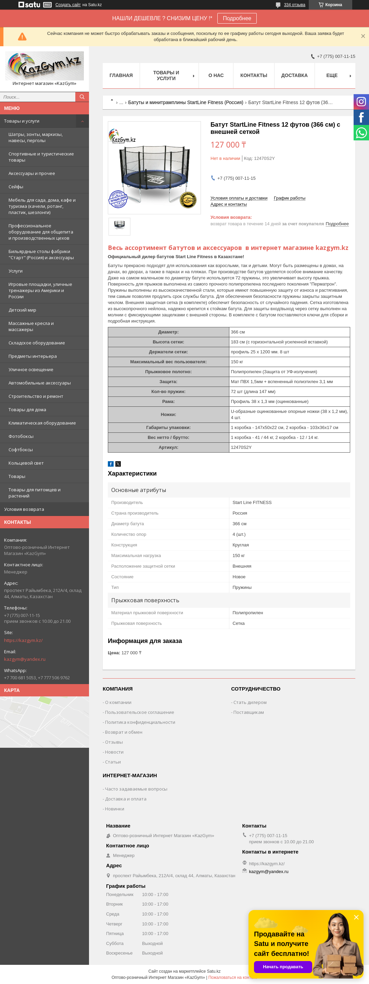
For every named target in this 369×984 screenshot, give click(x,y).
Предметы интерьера (33, 356)
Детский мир (22, 310)
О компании (118, 702)
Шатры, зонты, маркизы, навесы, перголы (36, 137)
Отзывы (114, 742)
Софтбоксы (21, 449)
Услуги (16, 271)
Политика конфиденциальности (140, 722)
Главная (121, 75)
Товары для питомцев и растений (35, 493)
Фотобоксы (21, 436)
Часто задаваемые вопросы (136, 789)
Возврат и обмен (123, 732)
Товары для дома (27, 409)
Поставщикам (248, 712)
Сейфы (16, 187)
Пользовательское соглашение (139, 712)
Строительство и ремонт (36, 396)
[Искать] (82, 97)
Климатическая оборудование (42, 423)
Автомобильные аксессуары (40, 383)
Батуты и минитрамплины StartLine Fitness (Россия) (185, 102)
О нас (216, 75)
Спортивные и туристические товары (41, 157)
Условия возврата (24, 509)
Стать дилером (250, 702)
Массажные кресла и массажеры (31, 326)
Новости (114, 752)
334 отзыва (294, 4)
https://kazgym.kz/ (23, 640)
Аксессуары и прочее (32, 173)
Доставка (294, 75)
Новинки (114, 809)
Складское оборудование (37, 343)
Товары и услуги (21, 121)
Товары (17, 476)
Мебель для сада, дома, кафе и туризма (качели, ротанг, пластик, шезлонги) (42, 206)
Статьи (113, 762)
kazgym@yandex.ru (25, 659)
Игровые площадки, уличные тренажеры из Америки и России (40, 290)
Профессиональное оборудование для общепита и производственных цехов (41, 232)
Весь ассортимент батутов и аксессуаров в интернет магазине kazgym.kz (228, 247)
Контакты (253, 75)
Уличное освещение (31, 369)
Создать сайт (68, 4)
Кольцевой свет (26, 463)
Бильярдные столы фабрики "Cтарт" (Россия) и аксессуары (41, 254)
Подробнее (237, 18)
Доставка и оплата (126, 799)
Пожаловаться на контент (232, 977)
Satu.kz (213, 971)
